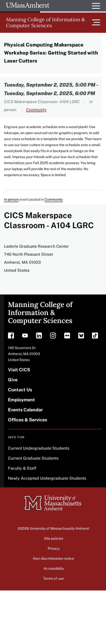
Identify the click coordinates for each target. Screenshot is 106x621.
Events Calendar (25, 409)
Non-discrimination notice (53, 558)
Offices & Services (27, 419)
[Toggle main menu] (99, 23)
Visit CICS (19, 369)
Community (36, 109)
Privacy (54, 548)
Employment (21, 399)
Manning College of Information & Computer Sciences (45, 22)
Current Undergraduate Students (38, 448)
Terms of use (53, 578)
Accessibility (54, 568)
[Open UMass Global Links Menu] (96, 6)
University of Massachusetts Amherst (59, 528)
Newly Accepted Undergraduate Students (47, 478)
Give (13, 379)
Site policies (53, 538)
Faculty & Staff (22, 468)
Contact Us (20, 389)
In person (11, 199)
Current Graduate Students (33, 458)
